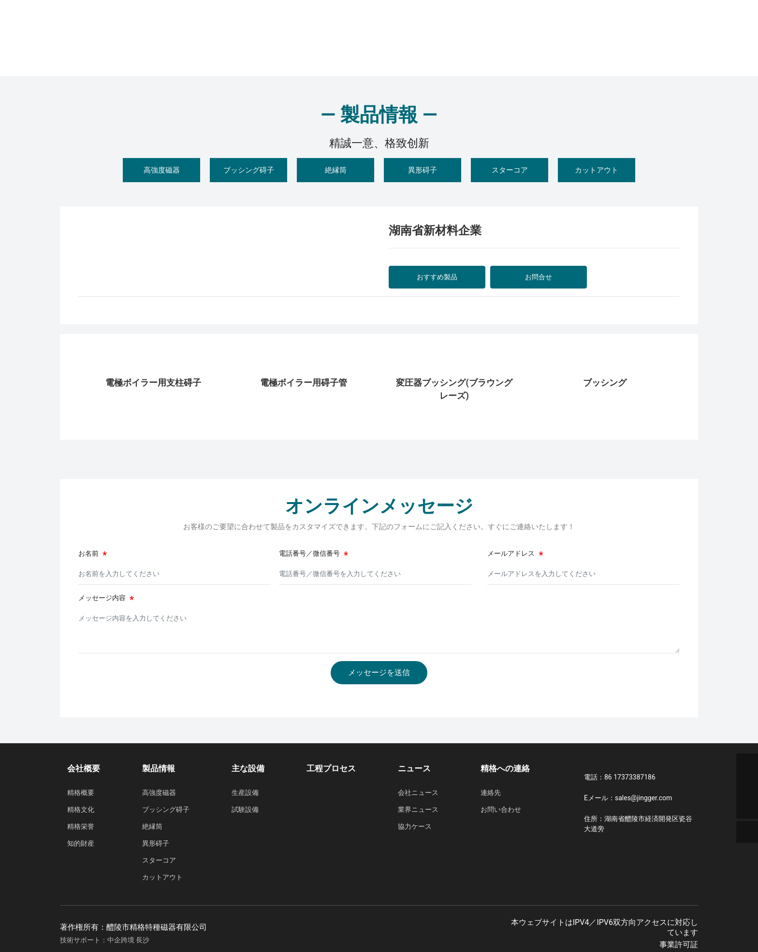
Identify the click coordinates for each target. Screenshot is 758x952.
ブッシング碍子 (248, 170)
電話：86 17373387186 (620, 777)
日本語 (686, 28)
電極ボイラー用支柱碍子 (153, 382)
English (654, 28)
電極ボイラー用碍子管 (303, 382)
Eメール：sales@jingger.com (628, 798)
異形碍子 (422, 170)
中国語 (622, 28)
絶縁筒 (336, 170)
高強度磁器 (162, 170)
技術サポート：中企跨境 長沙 (104, 940)
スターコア (510, 170)
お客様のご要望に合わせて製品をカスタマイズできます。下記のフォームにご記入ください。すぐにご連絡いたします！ (379, 526)
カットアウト (596, 170)
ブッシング (605, 382)
